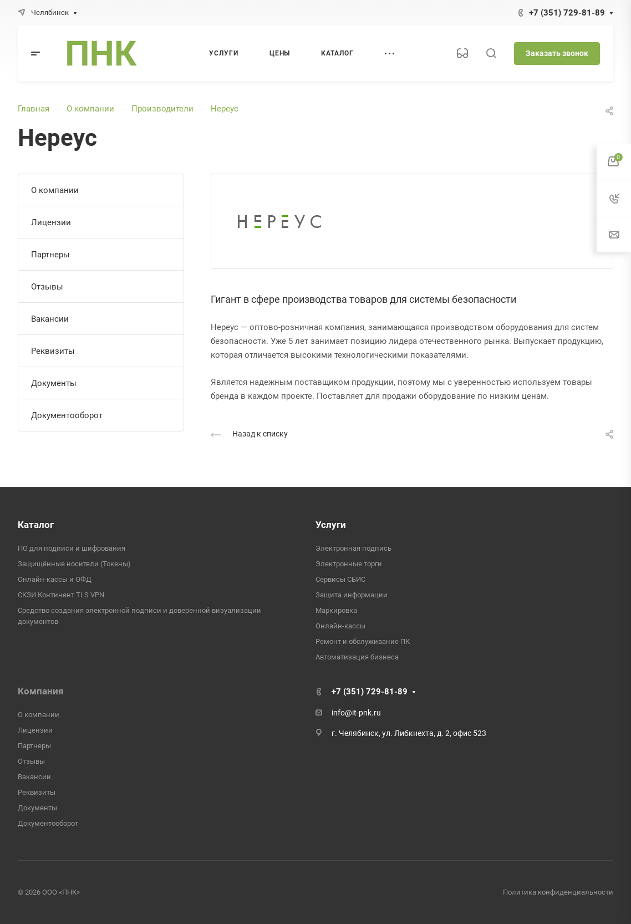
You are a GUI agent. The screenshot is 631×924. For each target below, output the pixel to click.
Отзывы (47, 287)
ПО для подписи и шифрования (71, 548)
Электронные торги (349, 564)
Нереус (224, 109)
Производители (162, 109)
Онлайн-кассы (340, 626)
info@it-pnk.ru (356, 712)
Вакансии (50, 319)
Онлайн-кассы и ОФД (54, 579)
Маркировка (336, 610)
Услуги (331, 524)
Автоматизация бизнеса (357, 657)
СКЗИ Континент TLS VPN (61, 595)
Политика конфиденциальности (558, 892)
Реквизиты (53, 351)
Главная (33, 109)
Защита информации (352, 595)
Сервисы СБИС (340, 579)
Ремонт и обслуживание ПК (363, 641)
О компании (90, 109)
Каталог (36, 524)
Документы (54, 383)
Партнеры (50, 255)
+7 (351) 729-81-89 (567, 13)
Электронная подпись (353, 548)
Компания (41, 691)
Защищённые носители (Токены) (74, 564)
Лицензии (51, 222)
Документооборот (67, 415)
